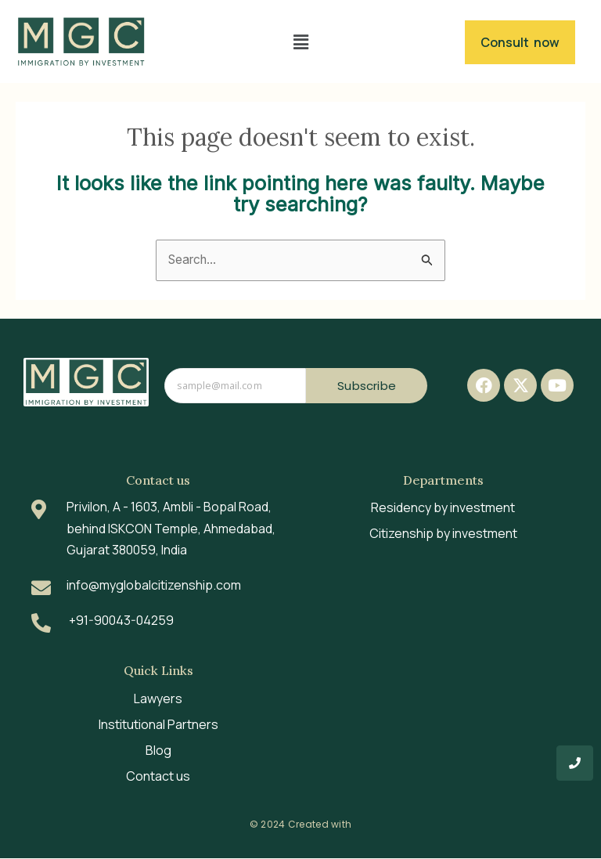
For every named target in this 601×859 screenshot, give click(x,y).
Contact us (158, 776)
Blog (158, 751)
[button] (300, 41)
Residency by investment (443, 508)
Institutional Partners (158, 725)
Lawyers (158, 699)
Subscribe (366, 385)
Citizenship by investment (443, 534)
